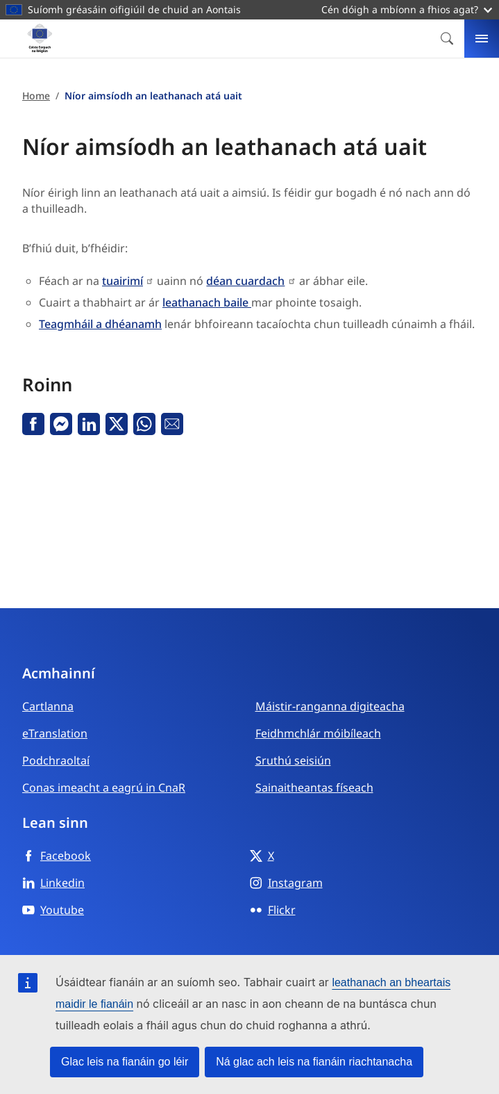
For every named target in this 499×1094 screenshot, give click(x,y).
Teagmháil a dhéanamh (100, 324)
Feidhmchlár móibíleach (318, 733)
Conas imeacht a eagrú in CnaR (103, 787)
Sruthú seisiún (293, 760)
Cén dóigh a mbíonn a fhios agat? (406, 9)
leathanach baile (206, 302)
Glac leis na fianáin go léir (124, 1062)
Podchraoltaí (56, 760)
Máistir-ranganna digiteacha (330, 706)
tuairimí (122, 280)
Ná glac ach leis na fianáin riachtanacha (314, 1062)
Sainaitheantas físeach (314, 787)
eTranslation (54, 733)
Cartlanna (48, 706)
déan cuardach (245, 280)
